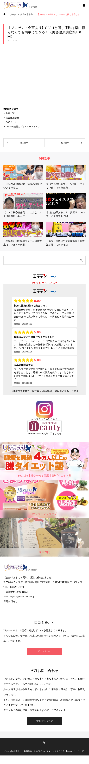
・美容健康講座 (11, 117)
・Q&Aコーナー (11, 122)
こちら (54, 419)
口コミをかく (44, 651)
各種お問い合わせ (44, 721)
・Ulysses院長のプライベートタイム (21, 126)
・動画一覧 (9, 113)
